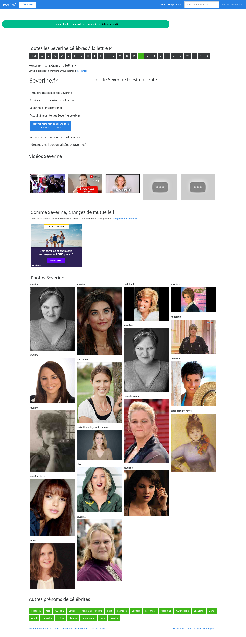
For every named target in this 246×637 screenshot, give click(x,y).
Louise (72, 610)
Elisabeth (198, 610)
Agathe (114, 618)
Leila (109, 610)
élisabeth (36, 610)
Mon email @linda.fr (91, 610)
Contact (191, 628)
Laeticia (136, 610)
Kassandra (150, 610)
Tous (33, 55)
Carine (60, 618)
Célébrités (27, 4)
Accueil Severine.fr (38, 628)
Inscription (81, 70)
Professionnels (82, 628)
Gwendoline (182, 610)
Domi (34, 618)
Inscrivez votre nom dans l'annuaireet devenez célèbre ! (50, 125)
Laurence (122, 610)
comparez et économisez (126, 218)
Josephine (166, 610)
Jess (48, 610)
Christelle (47, 618)
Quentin (59, 610)
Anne (102, 618)
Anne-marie (88, 618)
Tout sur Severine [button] (231, 4)
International (98, 628)
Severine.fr (10, 4)
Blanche (73, 618)
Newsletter (178, 628)
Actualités (54, 628)
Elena (211, 610)
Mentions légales (206, 628)
